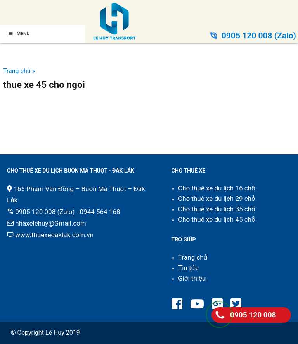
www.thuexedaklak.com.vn (54, 235)
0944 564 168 (100, 212)
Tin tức (188, 268)
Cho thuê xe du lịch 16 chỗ (216, 188)
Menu (18, 33)
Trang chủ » (19, 71)
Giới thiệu (192, 278)
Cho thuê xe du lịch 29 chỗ (216, 198)
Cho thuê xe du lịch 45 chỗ (216, 219)
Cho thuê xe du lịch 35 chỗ (216, 209)
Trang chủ (192, 257)
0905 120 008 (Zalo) (259, 35)
